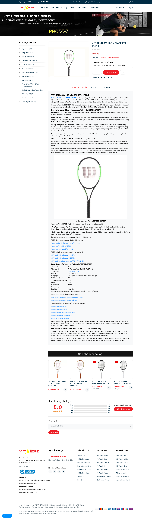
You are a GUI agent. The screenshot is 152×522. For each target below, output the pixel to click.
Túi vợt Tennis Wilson (122, 469)
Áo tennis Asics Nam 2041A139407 (62, 315)
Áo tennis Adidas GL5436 (59, 309)
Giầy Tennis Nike (121, 455)
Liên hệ (64, 8)
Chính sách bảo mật (83, 459)
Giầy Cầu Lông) (27, 80)
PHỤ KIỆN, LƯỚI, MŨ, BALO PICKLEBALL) (30, 85)
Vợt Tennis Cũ (101, 466)
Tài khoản (120, 8)
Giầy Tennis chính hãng (104, 476)
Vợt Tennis (36, 23)
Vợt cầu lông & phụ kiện (123, 480)
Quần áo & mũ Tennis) (30, 60)
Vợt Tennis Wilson (113, 57)
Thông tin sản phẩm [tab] (79, 88)
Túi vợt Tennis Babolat (123, 476)
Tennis (72, 8)
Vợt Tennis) (27, 49)
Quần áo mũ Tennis (103, 480)
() (131, 8)
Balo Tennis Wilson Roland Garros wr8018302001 (67, 297)
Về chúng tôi (81, 455)
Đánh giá (95, 88)
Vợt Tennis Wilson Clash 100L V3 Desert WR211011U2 (79, 383)
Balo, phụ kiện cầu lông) (30, 72)
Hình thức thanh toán (84, 462)
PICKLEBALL (94, 8)
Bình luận (106, 88)
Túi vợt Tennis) (28, 56)
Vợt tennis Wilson (73, 271)
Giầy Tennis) (27, 53)
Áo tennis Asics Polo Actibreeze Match (63, 312)
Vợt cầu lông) (27, 68)
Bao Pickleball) (27, 98)
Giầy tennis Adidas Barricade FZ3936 (63, 258)
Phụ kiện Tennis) (28, 64)
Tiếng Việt (130, 2)
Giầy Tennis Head (121, 466)
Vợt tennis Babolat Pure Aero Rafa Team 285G (65, 243)
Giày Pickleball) (28, 76)
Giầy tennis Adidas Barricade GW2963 (63, 255)
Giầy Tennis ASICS (122, 462)
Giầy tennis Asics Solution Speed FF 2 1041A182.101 (67, 261)
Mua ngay (97, 2)
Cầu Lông (83, 8)
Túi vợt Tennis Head (122, 473)
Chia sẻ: (94, 77)
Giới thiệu (55, 8)
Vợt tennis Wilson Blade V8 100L (61, 246)
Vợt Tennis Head (102, 459)
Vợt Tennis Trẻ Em (102, 469)
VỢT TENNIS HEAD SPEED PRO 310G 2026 (100, 382)
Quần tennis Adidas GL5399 (60, 318)
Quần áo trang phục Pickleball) (33, 90)
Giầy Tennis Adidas (122, 459)
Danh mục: (95, 57)
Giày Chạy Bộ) (27, 94)
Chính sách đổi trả (83, 473)
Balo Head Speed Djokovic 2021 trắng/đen (64, 300)
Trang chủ (44, 8)
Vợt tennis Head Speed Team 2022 (62, 249)
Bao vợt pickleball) (29, 102)
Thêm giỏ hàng (111, 72)
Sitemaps (80, 476)
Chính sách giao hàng (84, 469)
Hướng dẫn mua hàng (84, 466)
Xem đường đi (24, 466)
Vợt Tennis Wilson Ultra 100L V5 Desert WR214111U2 (57, 383)
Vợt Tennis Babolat (103, 462)
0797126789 (45, 2)
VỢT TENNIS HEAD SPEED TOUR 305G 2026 (123, 382)
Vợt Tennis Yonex (102, 473)
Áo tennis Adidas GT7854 (59, 306)
